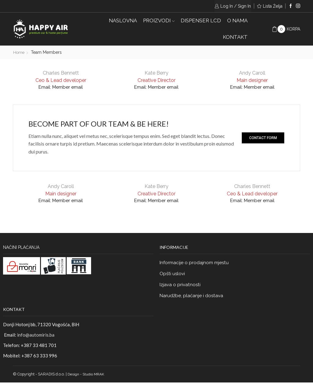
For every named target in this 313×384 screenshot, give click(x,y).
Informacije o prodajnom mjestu (195, 262)
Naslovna (123, 20)
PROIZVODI (159, 20)
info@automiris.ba (35, 336)
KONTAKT (235, 37)
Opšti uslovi (173, 274)
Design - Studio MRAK (87, 375)
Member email (68, 87)
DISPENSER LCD (201, 20)
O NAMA (237, 20)
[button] (263, 137)
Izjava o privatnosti (181, 285)
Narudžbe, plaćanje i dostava (192, 297)
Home (19, 52)
